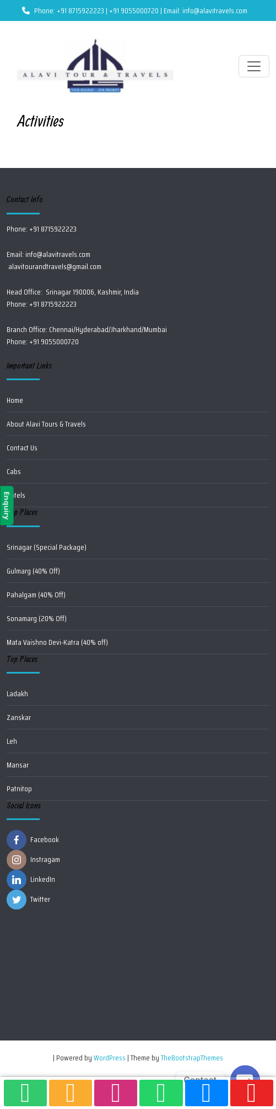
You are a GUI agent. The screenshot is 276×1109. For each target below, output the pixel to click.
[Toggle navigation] (254, 66)
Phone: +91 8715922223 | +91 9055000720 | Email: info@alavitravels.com (134, 10)
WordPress (110, 1058)
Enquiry (7, 506)
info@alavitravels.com (57, 254)
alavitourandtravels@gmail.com (54, 266)
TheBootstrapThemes (192, 1058)
